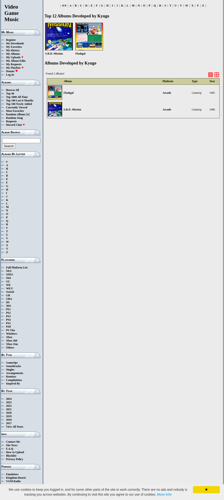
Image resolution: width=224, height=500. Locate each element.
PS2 (8, 312)
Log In (10, 74)
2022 (9, 405)
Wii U (9, 288)
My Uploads (15, 57)
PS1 (8, 309)
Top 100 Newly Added (19, 104)
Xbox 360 (11, 340)
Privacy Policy (14, 459)
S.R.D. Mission (72, 109)
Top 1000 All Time (17, 97)
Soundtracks (13, 366)
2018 (9, 419)
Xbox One (12, 344)
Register (11, 40)
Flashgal (69, 92)
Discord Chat (15, 124)
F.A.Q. (10, 448)
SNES (9, 274)
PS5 (8, 323)
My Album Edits (16, 60)
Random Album (15, 114)
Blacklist (11, 455)
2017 (9, 423)
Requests (11, 121)
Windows (11, 333)
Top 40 (10, 93)
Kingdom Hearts (16, 477)
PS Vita (10, 330)
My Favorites (14, 46)
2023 (9, 402)
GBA (9, 298)
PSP (8, 326)
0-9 (64, 5)
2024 (9, 398)
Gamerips (12, 362)
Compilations (14, 380)
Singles (10, 369)
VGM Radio (13, 481)
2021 (9, 409)
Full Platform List (17, 267)
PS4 (8, 319)
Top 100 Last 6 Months (19, 100)
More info (164, 494)
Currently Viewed (16, 107)
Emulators (12, 474)
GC (8, 281)
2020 (9, 412)
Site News (12, 445)
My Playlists (15, 67)
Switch (10, 292)
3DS (8, 305)
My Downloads (15, 43)
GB (8, 295)
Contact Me (13, 441)
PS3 (8, 316)
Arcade (167, 92)
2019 (9, 416)
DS (8, 302)
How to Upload (15, 452)
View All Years (14, 426)
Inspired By (13, 383)
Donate (12, 71)
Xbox (9, 337)
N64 (8, 278)
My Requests (13, 64)
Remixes (11, 376)
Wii (8, 285)
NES (8, 271)
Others (10, 347)
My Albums (13, 53)
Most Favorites (15, 111)
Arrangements (14, 373)
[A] (28, 114)
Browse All (12, 90)
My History (13, 50)
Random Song (14, 117)
